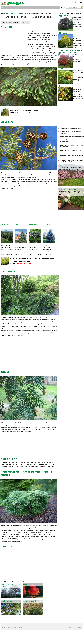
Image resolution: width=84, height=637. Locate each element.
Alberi (25, 13)
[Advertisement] (19, 11)
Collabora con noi (71, 627)
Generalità (6, 27)
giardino (19, 13)
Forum (63, 7)
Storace (25, 585)
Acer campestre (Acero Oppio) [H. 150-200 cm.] (25, 110)
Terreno (5, 371)
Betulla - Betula (6, 601)
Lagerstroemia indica (30, 601)
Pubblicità (78, 627)
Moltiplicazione (9, 458)
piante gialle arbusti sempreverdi (70, 128)
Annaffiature (8, 271)
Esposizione (7, 121)
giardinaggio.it (10, 13)
